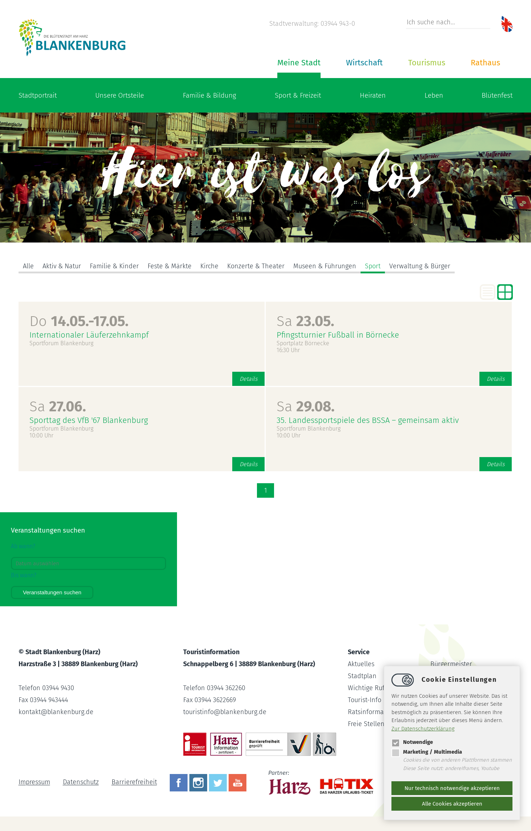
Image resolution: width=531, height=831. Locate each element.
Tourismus (426, 63)
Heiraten (373, 95)
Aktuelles (361, 664)
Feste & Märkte (170, 266)
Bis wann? (23, 575)
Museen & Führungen (324, 266)
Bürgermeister (451, 664)
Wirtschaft (364, 63)
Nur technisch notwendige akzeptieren (452, 788)
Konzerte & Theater (256, 266)
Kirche (209, 266)
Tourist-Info (364, 700)
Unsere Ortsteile (119, 95)
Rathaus (485, 63)
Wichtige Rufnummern (380, 688)
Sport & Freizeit (298, 95)
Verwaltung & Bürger (419, 266)
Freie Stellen (366, 724)
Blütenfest (497, 95)
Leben (434, 95)
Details (248, 378)
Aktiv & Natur (62, 266)
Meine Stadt (299, 63)
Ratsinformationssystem (383, 712)
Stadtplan (362, 676)
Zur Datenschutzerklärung (423, 728)
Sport (373, 266)
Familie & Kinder (114, 266)
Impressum (34, 782)
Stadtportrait (38, 95)
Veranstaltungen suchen (52, 592)
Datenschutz (81, 782)
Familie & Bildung (209, 95)
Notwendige (412, 742)
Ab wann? (23, 546)
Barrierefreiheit (134, 782)
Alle (28, 266)
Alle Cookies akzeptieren (452, 804)
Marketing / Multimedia (426, 752)
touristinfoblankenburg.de (224, 712)
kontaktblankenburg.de (56, 712)
